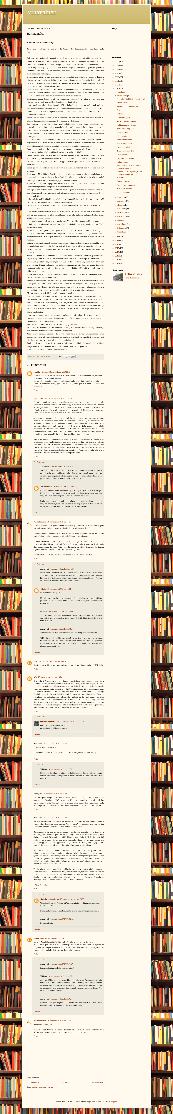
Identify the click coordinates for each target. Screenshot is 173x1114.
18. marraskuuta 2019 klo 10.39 (59, 522)
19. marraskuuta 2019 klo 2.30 (56, 938)
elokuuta (120, 205)
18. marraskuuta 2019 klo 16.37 (55, 743)
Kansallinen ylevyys (124, 140)
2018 (117, 237)
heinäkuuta (121, 209)
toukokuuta (121, 217)
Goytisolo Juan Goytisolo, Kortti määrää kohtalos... (129, 173)
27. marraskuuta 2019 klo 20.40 (61, 919)
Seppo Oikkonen (40, 398)
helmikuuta (121, 228)
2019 (117, 89)
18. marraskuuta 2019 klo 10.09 (60, 398)
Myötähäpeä (121, 178)
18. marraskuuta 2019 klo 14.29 (61, 569)
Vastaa (36, 390)
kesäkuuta (121, 213)
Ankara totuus (122, 103)
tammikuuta (122, 232)
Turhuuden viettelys (124, 189)
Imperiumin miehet (124, 193)
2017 (117, 240)
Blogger (114, 1102)
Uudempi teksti (33, 1082)
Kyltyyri (120, 114)
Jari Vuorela (45, 487)
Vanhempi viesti (97, 1082)
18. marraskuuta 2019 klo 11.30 (54, 661)
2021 (117, 81)
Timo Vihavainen (135, 274)
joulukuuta (121, 92)
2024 (117, 69)
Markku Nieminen (41, 372)
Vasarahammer (40, 522)
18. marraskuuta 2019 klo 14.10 (72, 722)
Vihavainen (41, 12)
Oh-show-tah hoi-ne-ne (49, 722)
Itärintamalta (122, 136)
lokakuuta (121, 197)
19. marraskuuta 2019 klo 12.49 (63, 487)
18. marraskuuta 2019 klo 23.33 (72, 899)
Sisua (119, 110)
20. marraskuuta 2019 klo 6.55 (61, 999)
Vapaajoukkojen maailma (126, 121)
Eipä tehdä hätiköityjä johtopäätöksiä (131, 99)
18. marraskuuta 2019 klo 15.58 (61, 612)
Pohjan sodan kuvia (124, 144)
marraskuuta (122, 96)
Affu (35, 677)
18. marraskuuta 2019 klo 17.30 (60, 769)
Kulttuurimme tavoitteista (126, 125)
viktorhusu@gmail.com (49, 899)
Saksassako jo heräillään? (126, 158)
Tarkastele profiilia (132, 278)
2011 (117, 263)
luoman (94, 1102)
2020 (117, 85)
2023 (117, 73)
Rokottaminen (122, 155)
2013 (117, 256)
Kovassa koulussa (123, 181)
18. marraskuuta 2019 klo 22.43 (55, 818)
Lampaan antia (122, 132)
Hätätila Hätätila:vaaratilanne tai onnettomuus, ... (129, 167)
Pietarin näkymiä (123, 118)
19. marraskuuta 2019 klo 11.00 (59, 1021)
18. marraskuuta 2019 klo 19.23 (61, 467)
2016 (117, 244)
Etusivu (65, 1082)
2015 (117, 248)
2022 (117, 77)
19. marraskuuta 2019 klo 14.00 (60, 976)
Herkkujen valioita (124, 147)
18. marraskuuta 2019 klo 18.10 (61, 629)
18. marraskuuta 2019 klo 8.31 (60, 372)
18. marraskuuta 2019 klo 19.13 (55, 794)
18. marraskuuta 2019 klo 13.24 (50, 677)
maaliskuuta (122, 224)
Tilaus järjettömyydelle (125, 151)
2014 (117, 252)
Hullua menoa (122, 162)
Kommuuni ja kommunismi (127, 107)
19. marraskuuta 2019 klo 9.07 (61, 964)
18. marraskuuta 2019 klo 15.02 (59, 589)
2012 (117, 260)
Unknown (37, 661)
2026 (117, 62)
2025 (117, 66)
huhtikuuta (121, 220)
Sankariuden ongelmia (125, 129)
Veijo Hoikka (39, 938)
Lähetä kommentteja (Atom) (42, 1087)
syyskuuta (121, 201)
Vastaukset (40, 462)
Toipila (43, 589)
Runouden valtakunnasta (126, 185)
